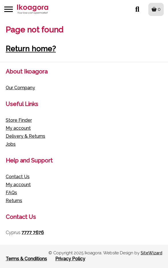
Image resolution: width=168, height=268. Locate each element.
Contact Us (18, 176)
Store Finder (19, 120)
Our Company (20, 87)
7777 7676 (33, 232)
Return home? (31, 48)
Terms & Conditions (26, 258)
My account (18, 128)
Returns (14, 200)
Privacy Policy (70, 258)
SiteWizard (151, 252)
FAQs (11, 192)
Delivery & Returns (25, 136)
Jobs (11, 144)
